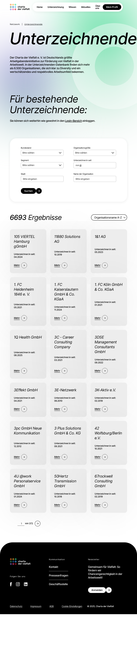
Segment (25, 160)
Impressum (35, 606)
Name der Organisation (83, 174)
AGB (51, 606)
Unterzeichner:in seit (82, 160)
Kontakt (53, 566)
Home (40, 7)
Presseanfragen (58, 575)
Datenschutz (16, 606)
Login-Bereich (73, 120)
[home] (20, 7)
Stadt (23, 174)
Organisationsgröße (82, 148)
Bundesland (26, 148)
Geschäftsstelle (58, 584)
